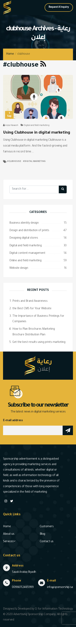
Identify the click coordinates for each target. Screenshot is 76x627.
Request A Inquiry (59, 7)
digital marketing (35, 161)
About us (8, 534)
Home (10, 54)
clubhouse (15, 161)
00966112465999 (22, 587)
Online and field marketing (25, 260)
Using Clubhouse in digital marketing (36, 133)
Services (8, 541)
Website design (18, 268)
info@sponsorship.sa (60, 587)
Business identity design (24, 223)
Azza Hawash (11, 125)
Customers (47, 526)
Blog (42, 534)
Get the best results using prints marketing (38, 342)
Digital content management (27, 253)
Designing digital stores (23, 238)
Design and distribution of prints (29, 230)
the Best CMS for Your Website (31, 308)
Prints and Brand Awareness (30, 301)
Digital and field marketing (36, 125)
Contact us (47, 541)
